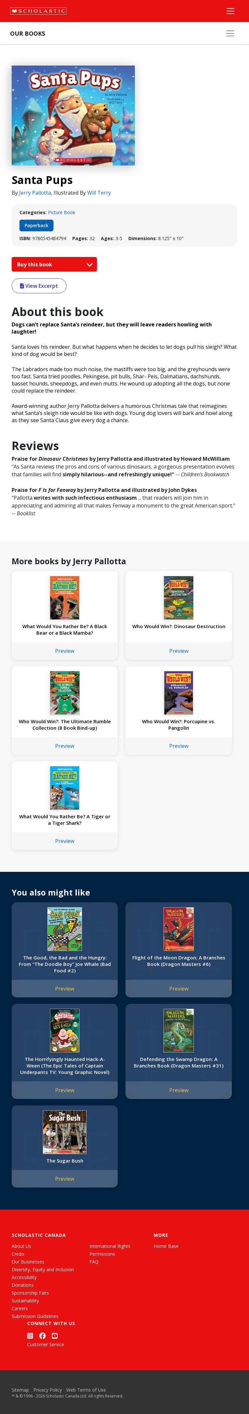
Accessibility (24, 1277)
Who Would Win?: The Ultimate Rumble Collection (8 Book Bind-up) (65, 724)
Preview (64, 650)
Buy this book (53, 264)
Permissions (102, 1254)
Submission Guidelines (35, 1316)
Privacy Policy (47, 1390)
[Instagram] (30, 1335)
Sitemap (20, 1390)
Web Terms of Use (86, 1390)
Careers (20, 1308)
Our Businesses (28, 1262)
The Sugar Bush (64, 1160)
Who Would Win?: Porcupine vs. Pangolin (178, 724)
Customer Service (45, 1344)
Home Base (166, 1246)
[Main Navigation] (230, 11)
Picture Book (61, 212)
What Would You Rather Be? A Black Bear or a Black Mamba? (64, 629)
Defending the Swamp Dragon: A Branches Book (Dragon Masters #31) (178, 1062)
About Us (21, 1246)
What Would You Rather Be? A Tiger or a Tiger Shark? (64, 819)
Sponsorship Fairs (30, 1293)
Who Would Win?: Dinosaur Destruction (178, 626)
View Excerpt (39, 285)
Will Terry (99, 192)
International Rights (109, 1246)
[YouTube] (55, 1335)
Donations (23, 1285)
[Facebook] (42, 1335)
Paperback (36, 225)
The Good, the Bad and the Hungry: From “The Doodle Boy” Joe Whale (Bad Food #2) (65, 964)
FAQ (94, 1262)
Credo (18, 1254)
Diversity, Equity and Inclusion (43, 1269)
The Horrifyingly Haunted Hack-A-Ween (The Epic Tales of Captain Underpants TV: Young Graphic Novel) (64, 1065)
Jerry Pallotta (35, 192)
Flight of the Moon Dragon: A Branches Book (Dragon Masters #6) (178, 960)
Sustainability (25, 1301)
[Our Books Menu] (230, 33)
